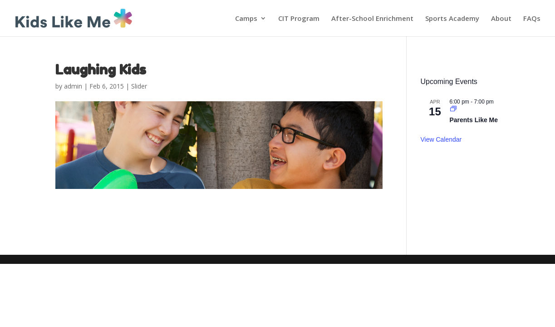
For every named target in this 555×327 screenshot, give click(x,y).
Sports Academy (452, 19)
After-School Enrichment (372, 19)
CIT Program (298, 19)
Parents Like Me (473, 120)
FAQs (531, 19)
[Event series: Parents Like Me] (453, 109)
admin (73, 86)
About (501, 19)
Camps (246, 19)
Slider (139, 86)
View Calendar (441, 139)
